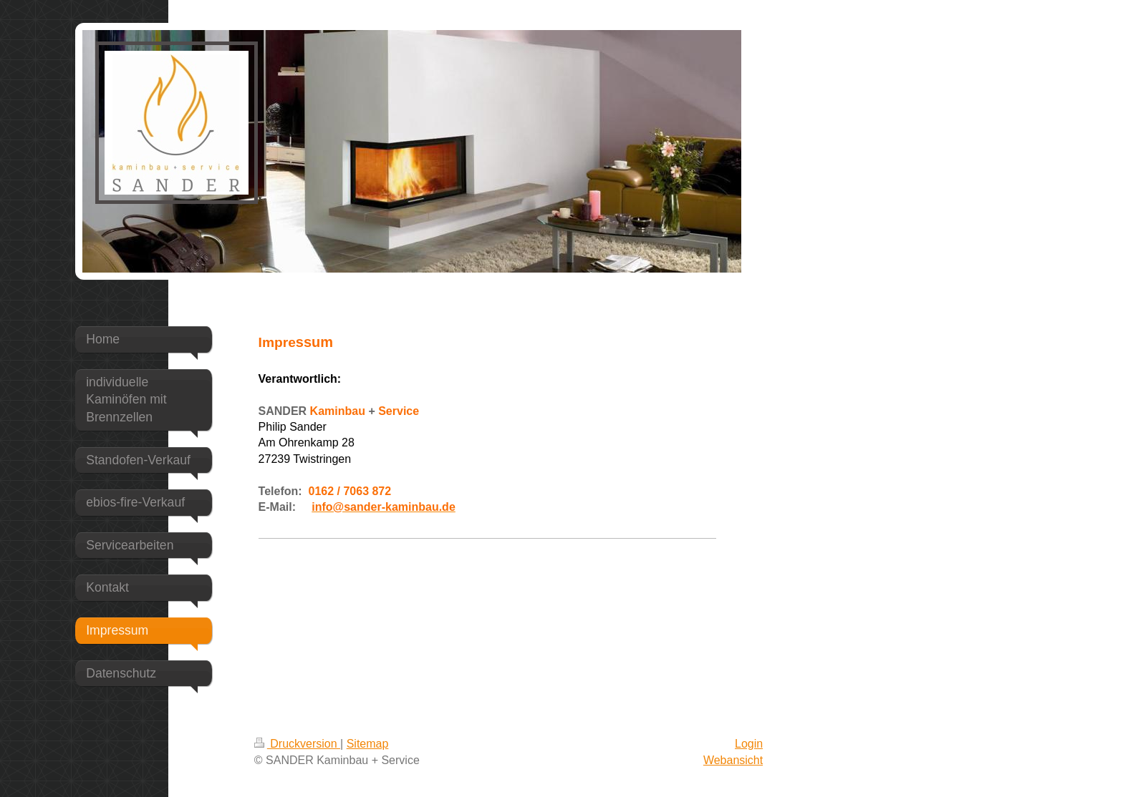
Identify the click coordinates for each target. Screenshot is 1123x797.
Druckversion (297, 744)
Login (749, 744)
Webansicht (733, 760)
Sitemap (368, 744)
